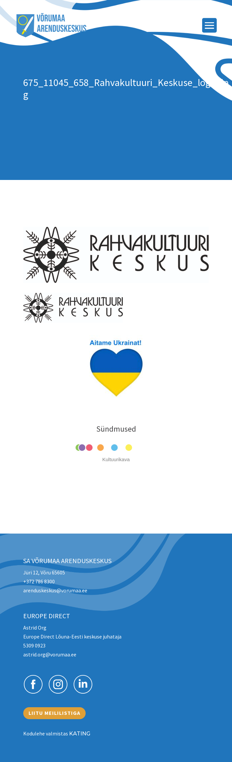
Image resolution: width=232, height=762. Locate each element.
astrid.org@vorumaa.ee (49, 654)
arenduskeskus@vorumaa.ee (55, 590)
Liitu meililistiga (54, 713)
